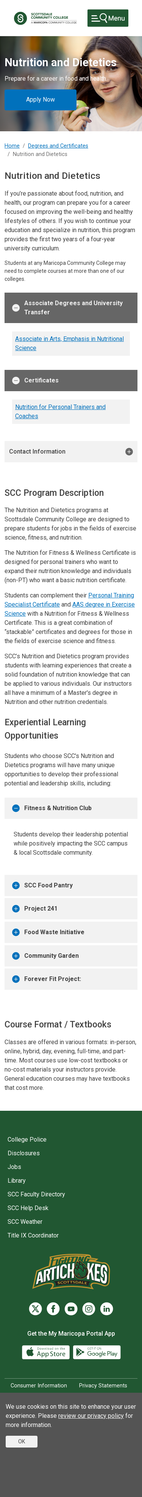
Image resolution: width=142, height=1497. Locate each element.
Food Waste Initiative (48, 932)
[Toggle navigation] (107, 18)
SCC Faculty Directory (36, 1194)
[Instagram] (88, 1308)
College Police (27, 1139)
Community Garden (45, 956)
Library (17, 1180)
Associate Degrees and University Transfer (67, 307)
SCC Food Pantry (42, 885)
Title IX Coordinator (33, 1235)
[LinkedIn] (106, 1308)
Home (12, 146)
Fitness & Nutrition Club (52, 808)
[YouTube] (71, 1308)
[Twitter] (35, 1308)
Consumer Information (39, 1385)
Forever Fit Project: (46, 979)
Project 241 (35, 909)
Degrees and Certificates (58, 146)
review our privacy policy (91, 1415)
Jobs (14, 1167)
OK (21, 1441)
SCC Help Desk (28, 1208)
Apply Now (40, 99)
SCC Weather (25, 1221)
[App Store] (46, 1351)
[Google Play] (96, 1351)
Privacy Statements (103, 1385)
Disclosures (24, 1153)
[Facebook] (53, 1308)
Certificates (35, 380)
